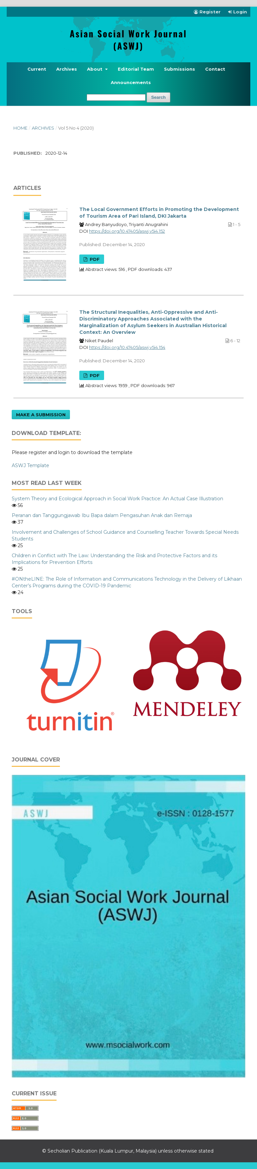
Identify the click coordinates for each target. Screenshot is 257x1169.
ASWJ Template (30, 465)
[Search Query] (116, 97)
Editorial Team (136, 69)
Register (207, 11)
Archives (66, 69)
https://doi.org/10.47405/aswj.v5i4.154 (127, 347)
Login (237, 11)
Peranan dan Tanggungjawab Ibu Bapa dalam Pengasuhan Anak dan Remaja (102, 515)
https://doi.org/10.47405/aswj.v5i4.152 (127, 231)
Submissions (179, 69)
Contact (215, 69)
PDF (94, 259)
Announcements (131, 82)
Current (36, 69)
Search (158, 97)
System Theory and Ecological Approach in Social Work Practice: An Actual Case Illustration (117, 499)
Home (20, 128)
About (95, 69)
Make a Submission (41, 414)
